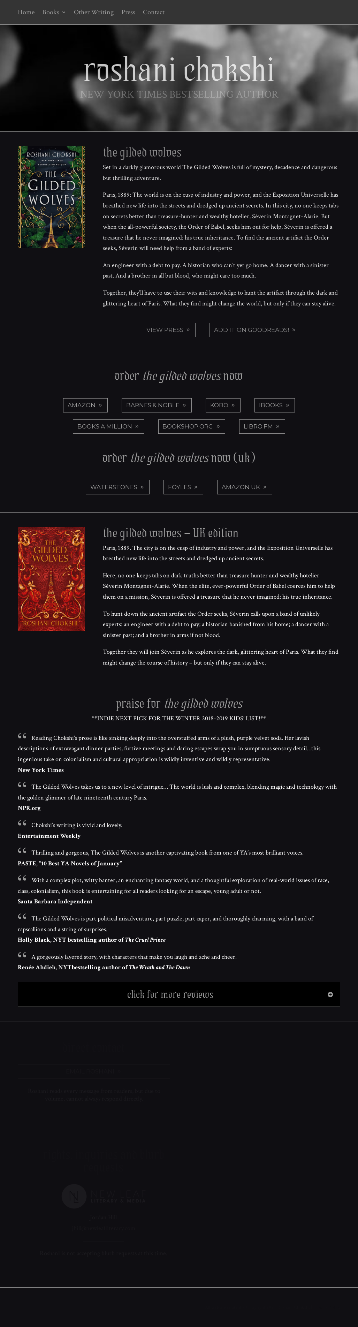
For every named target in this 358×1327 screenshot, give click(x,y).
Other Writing (94, 13)
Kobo (219, 405)
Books (50, 13)
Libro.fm (258, 426)
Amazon (82, 405)
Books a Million (104, 426)
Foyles (179, 487)
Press (128, 13)
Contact (154, 13)
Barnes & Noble (153, 405)
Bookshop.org (187, 426)
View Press (164, 329)
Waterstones (113, 487)
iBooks (271, 405)
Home (26, 13)
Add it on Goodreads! (251, 329)
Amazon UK (241, 487)
